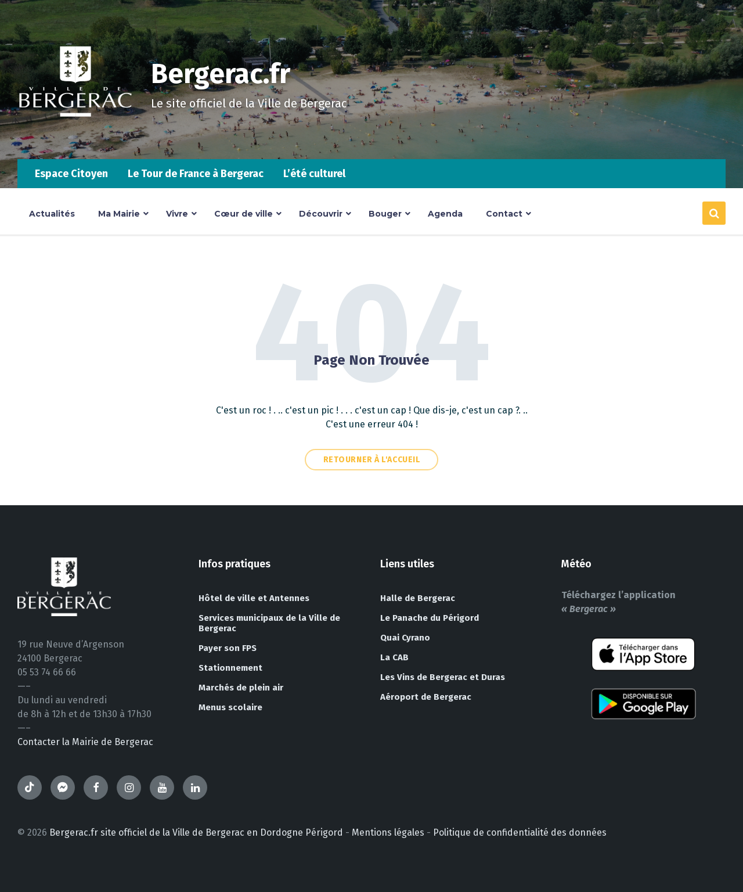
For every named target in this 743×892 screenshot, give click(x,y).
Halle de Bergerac (417, 598)
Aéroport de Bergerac (425, 697)
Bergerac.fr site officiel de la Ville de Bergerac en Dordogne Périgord (196, 832)
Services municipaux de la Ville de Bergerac (269, 623)
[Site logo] (75, 136)
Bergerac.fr (222, 74)
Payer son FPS (228, 648)
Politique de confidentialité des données (520, 832)
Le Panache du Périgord (429, 618)
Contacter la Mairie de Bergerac (85, 741)
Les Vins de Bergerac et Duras (442, 677)
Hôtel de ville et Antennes (254, 598)
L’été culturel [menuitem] (314, 173)
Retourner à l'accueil (371, 460)
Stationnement (230, 668)
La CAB (394, 657)
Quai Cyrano (405, 637)
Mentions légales (388, 832)
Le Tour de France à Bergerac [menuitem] (196, 173)
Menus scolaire (230, 707)
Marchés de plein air (241, 687)
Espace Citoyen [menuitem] (71, 173)
